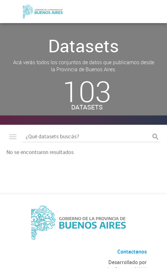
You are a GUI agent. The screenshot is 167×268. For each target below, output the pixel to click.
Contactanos (132, 251)
